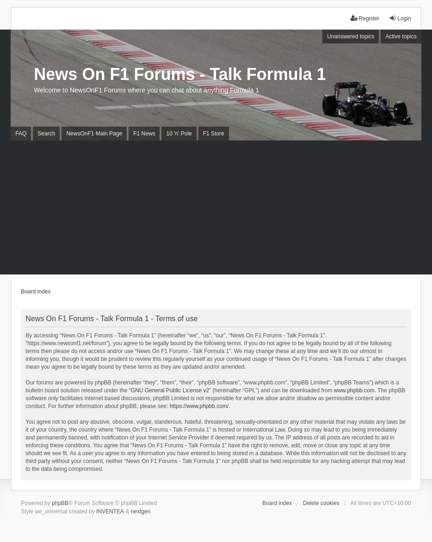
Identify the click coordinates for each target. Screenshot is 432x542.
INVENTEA (110, 511)
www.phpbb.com (354, 390)
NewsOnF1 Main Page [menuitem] (94, 133)
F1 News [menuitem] (144, 133)
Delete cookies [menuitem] (321, 503)
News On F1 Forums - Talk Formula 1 (180, 74)
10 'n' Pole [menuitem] (178, 133)
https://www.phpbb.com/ (199, 406)
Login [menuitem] (400, 18)
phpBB (60, 503)
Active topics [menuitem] (400, 36)
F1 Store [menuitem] (213, 133)
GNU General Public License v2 (170, 390)
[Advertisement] (216, 209)
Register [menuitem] (365, 18)
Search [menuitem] (46, 133)
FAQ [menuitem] (20, 133)
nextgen (141, 511)
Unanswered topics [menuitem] (350, 36)
